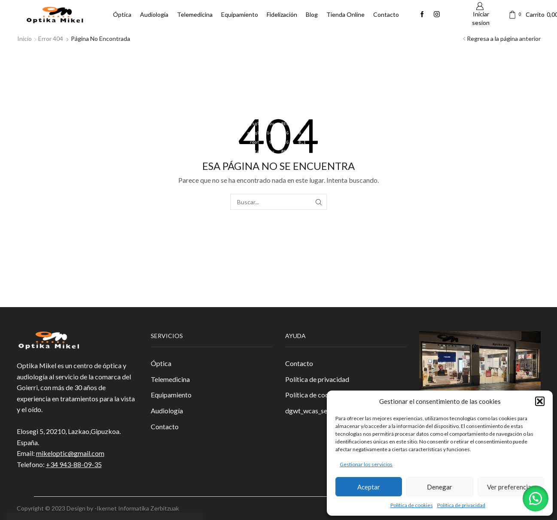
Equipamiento (239, 14)
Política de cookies (411, 505)
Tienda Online (345, 14)
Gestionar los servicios (366, 464)
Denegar (439, 487)
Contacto (386, 14)
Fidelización (282, 14)
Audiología (154, 14)
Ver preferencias (510, 487)
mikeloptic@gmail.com (70, 453)
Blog (312, 14)
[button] (540, 401)
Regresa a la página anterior (504, 38)
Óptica (122, 14)
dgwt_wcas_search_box (319, 410)
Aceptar (368, 487)
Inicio (24, 38)
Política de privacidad (461, 505)
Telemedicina (195, 14)
